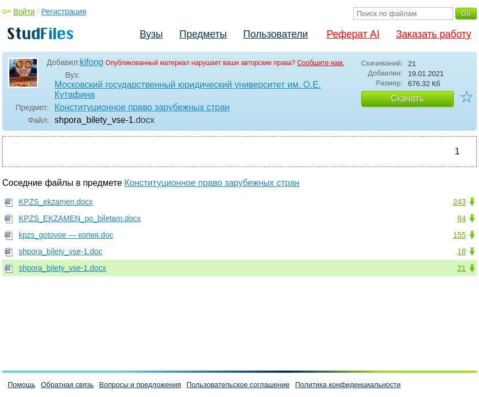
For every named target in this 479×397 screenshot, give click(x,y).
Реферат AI (352, 34)
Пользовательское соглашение (238, 384)
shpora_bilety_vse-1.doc (60, 251)
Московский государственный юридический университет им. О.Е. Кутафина (188, 89)
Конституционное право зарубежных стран (142, 107)
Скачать (407, 98)
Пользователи (275, 34)
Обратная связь (67, 384)
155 (459, 234)
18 (461, 251)
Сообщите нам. (321, 63)
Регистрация (63, 11)
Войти (24, 11)
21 (461, 268)
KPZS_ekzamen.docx (56, 201)
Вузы (151, 34)
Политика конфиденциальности (348, 384)
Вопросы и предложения (140, 384)
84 (461, 218)
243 (459, 201)
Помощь (21, 384)
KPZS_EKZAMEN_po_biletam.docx (80, 218)
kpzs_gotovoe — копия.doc (66, 234)
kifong (92, 62)
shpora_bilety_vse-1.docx (62, 268)
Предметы (203, 34)
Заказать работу (433, 34)
